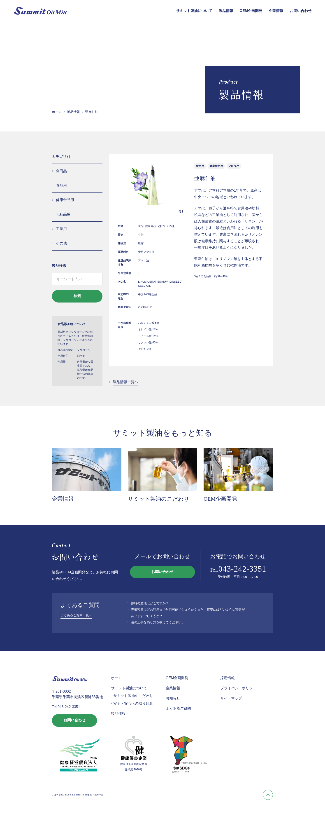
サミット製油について (194, 11)
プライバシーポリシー (238, 688)
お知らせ (173, 698)
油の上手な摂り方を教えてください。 (158, 622)
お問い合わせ (300, 11)
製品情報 (226, 11)
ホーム (57, 112)
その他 (61, 243)
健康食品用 (65, 200)
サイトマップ (231, 698)
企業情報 (276, 11)
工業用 (61, 229)
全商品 (61, 171)
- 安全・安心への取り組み (132, 703)
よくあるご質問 (178, 708)
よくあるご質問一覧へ (76, 615)
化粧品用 (63, 214)
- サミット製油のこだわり (132, 696)
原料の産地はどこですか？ (150, 603)
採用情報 (227, 678)
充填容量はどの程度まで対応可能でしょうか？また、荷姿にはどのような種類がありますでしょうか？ (188, 613)
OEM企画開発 (251, 11)
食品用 (61, 185)
